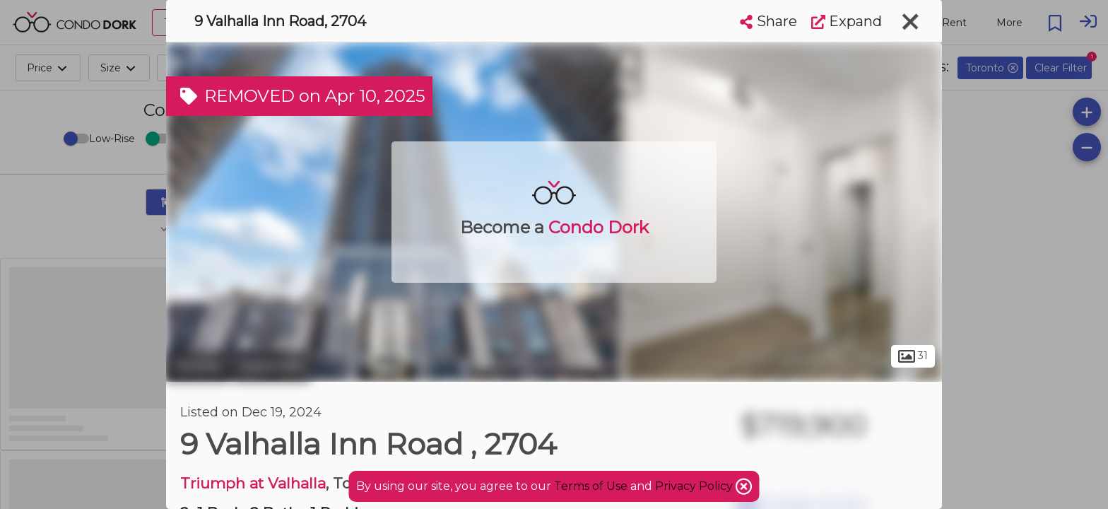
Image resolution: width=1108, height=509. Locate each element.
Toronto (198, 366)
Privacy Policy (695, 486)
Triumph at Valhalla (253, 483)
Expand (846, 21)
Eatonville (271, 366)
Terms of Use (590, 486)
